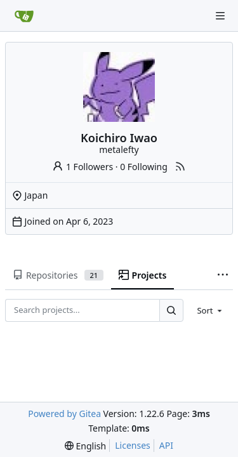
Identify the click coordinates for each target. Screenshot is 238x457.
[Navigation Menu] (220, 15)
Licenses (132, 445)
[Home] (24, 15)
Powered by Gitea (64, 413)
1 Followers (82, 167)
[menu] (210, 310)
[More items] (223, 275)
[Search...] (171, 310)
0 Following (144, 167)
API (166, 445)
